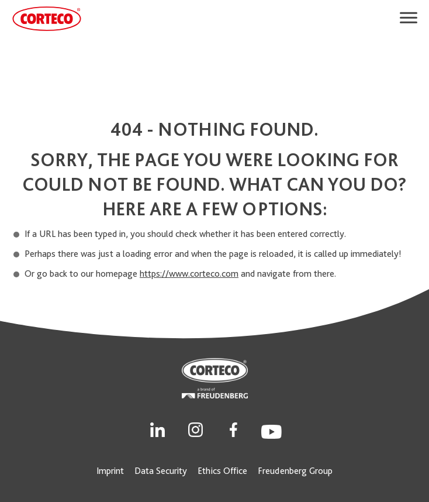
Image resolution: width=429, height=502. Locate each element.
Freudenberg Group (295, 470)
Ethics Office (222, 470)
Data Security (160, 470)
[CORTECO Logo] (47, 19)
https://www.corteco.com (189, 273)
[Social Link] (158, 428)
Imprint (110, 470)
